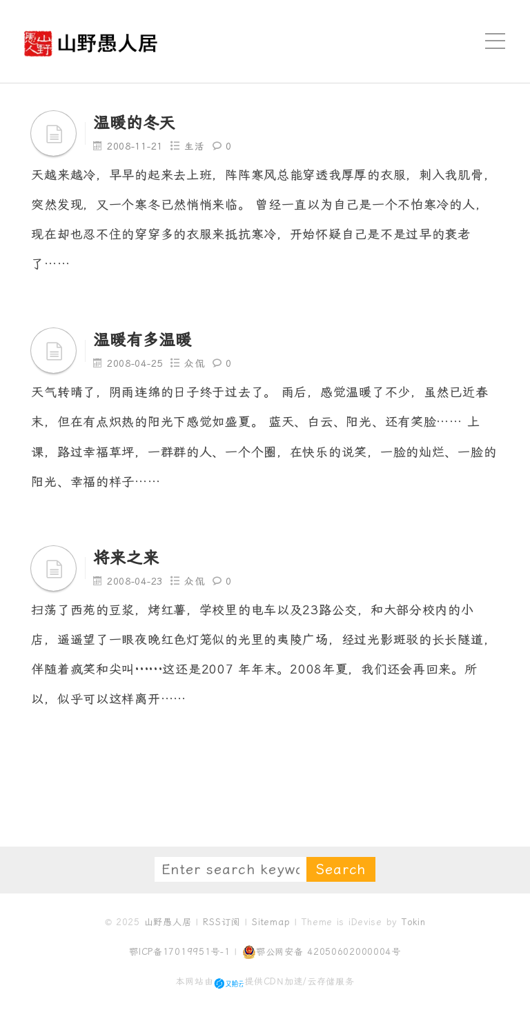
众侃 (196, 363)
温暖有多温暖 (144, 340)
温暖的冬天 (136, 122)
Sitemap (271, 922)
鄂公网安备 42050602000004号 (321, 952)
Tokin (414, 922)
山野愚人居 (168, 922)
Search (341, 869)
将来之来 (127, 557)
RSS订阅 (221, 922)
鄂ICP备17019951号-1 (179, 952)
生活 (196, 146)
